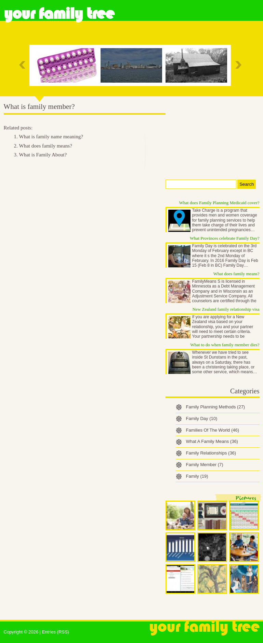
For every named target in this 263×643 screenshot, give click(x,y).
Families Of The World (212, 430)
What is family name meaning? (51, 136)
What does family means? (45, 146)
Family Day (202, 418)
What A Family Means (212, 441)
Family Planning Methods (215, 406)
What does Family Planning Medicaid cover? (219, 202)
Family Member (204, 464)
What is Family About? (43, 154)
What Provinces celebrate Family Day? (225, 238)
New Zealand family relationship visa (226, 309)
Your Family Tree (59, 13)
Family (197, 476)
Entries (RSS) (55, 631)
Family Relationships (211, 453)
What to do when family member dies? (224, 344)
